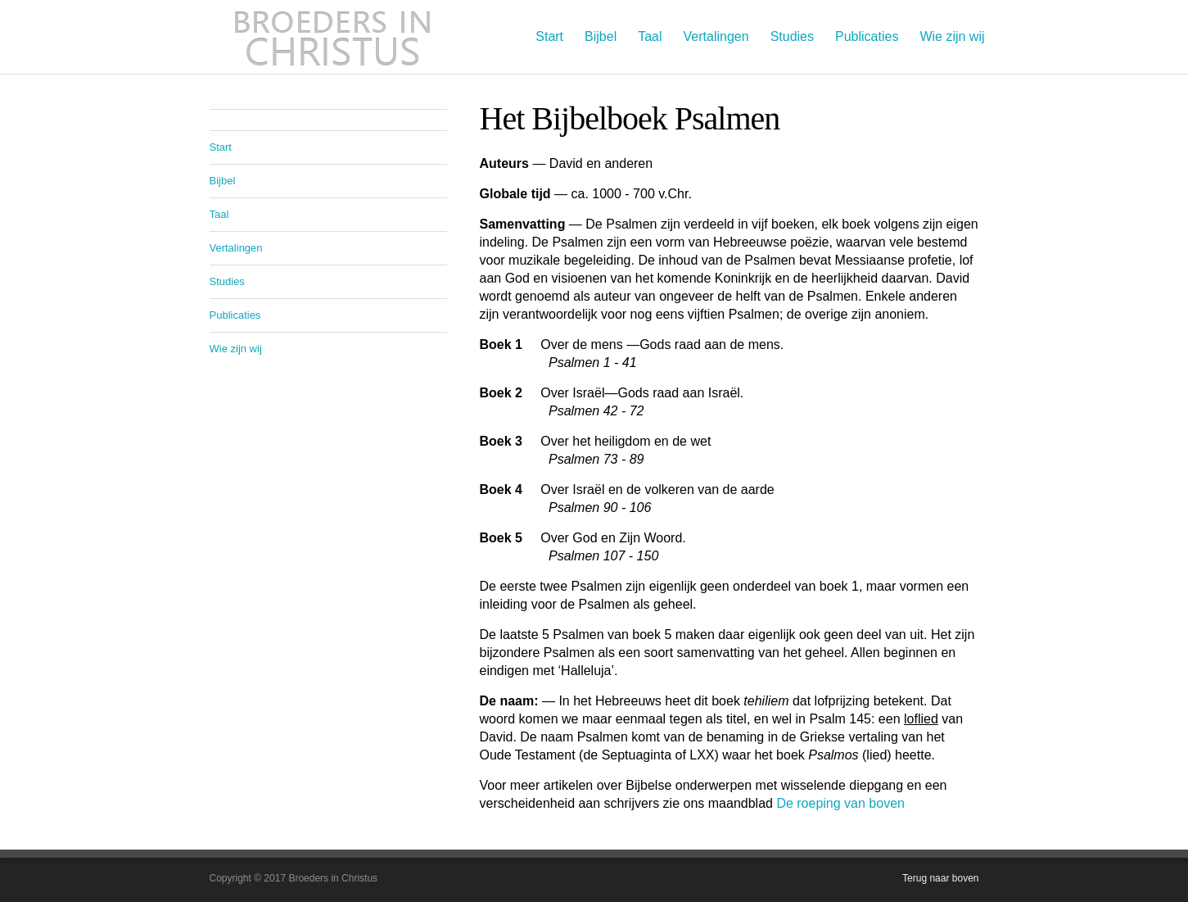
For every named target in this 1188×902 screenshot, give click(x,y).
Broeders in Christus (332, 37)
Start (549, 36)
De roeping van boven (840, 803)
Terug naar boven (940, 878)
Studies (792, 36)
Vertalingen (716, 36)
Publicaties (866, 36)
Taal (650, 36)
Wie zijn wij (951, 36)
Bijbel (601, 36)
